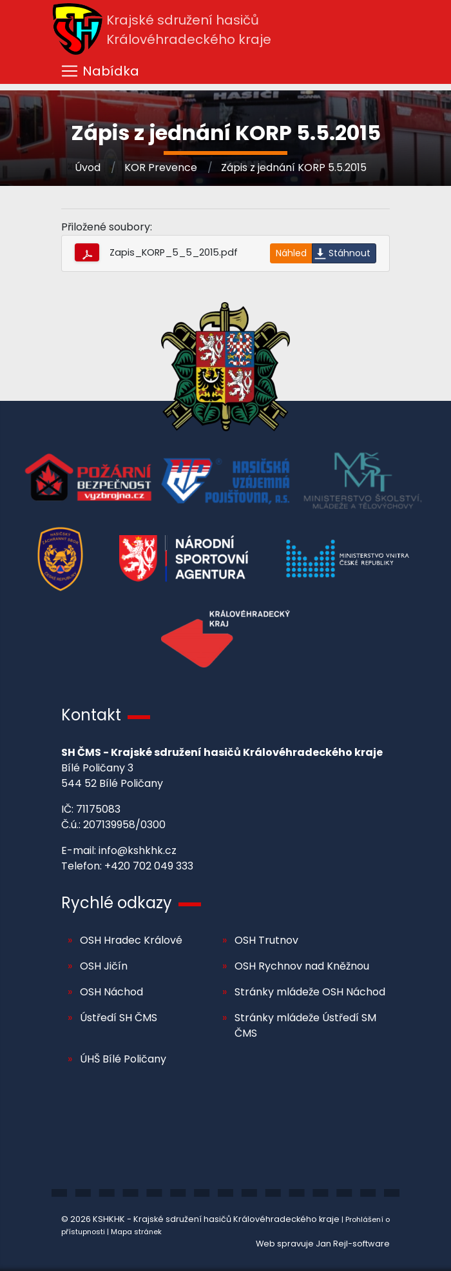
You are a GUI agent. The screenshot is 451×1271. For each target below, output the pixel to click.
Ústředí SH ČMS (118, 1017)
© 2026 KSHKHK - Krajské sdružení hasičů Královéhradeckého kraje (200, 1219)
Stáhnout (349, 253)
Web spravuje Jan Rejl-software (323, 1243)
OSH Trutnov (266, 940)
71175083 (98, 809)
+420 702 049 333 (148, 866)
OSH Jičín (104, 966)
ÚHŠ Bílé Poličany (123, 1059)
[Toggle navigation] (225, 71)
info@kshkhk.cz (138, 850)
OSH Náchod (111, 991)
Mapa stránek (136, 1231)
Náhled (291, 253)
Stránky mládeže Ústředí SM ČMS (305, 1025)
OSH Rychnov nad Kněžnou (302, 966)
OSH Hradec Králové (131, 940)
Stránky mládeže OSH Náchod (310, 991)
